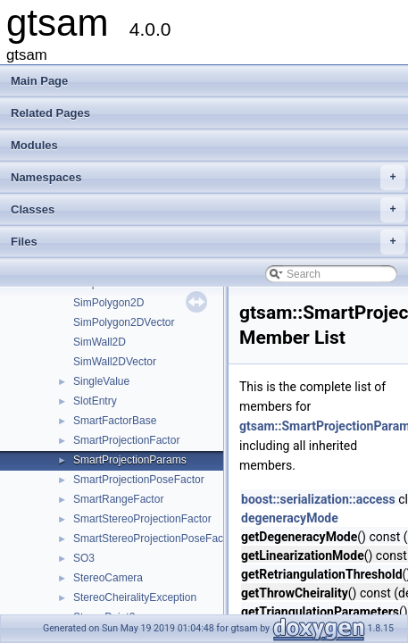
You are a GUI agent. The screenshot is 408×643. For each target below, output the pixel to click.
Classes (208, 209)
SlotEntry (95, 401)
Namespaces (208, 177)
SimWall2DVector (114, 361)
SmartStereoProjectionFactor (142, 519)
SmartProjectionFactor (126, 440)
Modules (34, 145)
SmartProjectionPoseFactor (138, 479)
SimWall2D (99, 342)
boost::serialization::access (318, 499)
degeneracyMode (289, 518)
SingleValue (101, 381)
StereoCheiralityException (134, 597)
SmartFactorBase (114, 420)
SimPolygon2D (108, 302)
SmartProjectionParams (130, 460)
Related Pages (50, 113)
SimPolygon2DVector (123, 322)
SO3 (84, 558)
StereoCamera (108, 578)
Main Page (39, 81)
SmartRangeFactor (118, 499)
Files (208, 242)
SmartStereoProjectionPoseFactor (154, 538)
